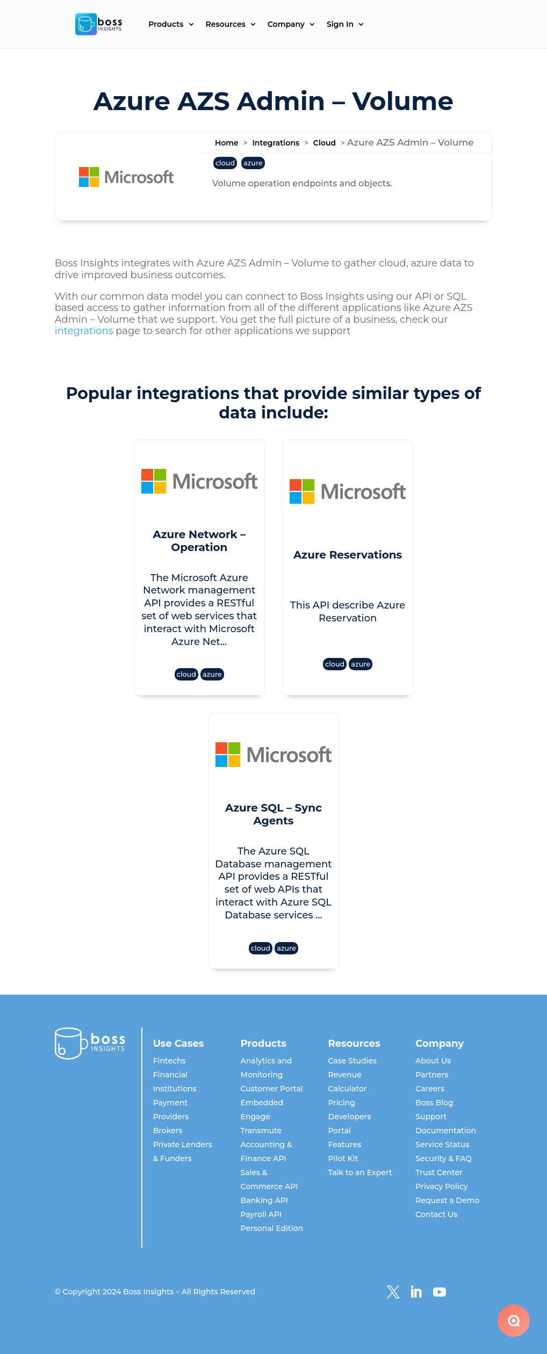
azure (253, 163)
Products (165, 24)
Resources (226, 24)
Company (286, 24)
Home (227, 143)
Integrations (275, 143)
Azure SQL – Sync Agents (273, 814)
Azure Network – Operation (199, 541)
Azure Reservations (347, 554)
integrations (84, 331)
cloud (225, 163)
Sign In (340, 24)
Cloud (324, 143)
